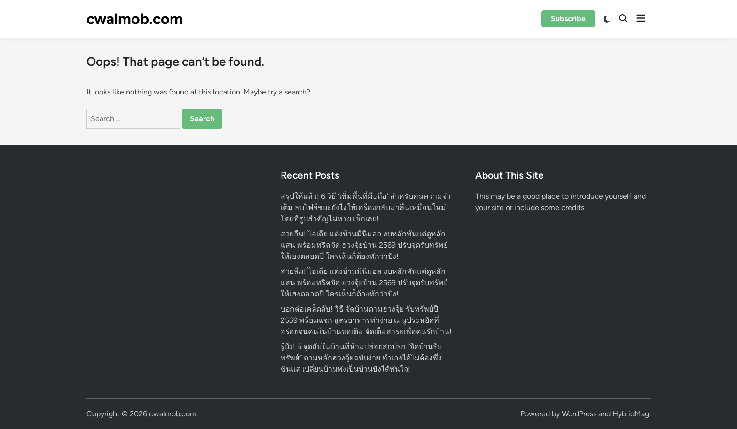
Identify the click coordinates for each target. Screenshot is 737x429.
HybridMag (630, 413)
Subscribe (568, 18)
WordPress (579, 413)
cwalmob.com (134, 19)
